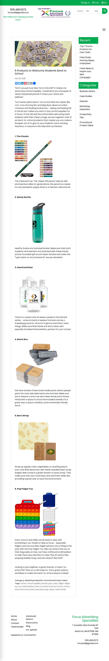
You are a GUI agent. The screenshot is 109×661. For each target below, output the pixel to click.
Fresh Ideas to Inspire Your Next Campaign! (87, 73)
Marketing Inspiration (34, 580)
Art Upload (31, 629)
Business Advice (87, 91)
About (14, 619)
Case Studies (86, 96)
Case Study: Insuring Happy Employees (87, 60)
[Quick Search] (79, 11)
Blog (28, 626)
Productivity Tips (85, 116)
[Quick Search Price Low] (89, 11)
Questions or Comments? (23, 635)
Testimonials (17, 626)
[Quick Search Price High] (97, 11)
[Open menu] (103, 29)
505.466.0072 (18, 9)
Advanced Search (31, 618)
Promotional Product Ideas (55, 580)
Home (14, 616)
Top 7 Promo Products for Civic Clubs (86, 49)
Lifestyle (84, 101)
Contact (15, 623)
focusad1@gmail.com (18, 12)
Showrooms (32, 622)
